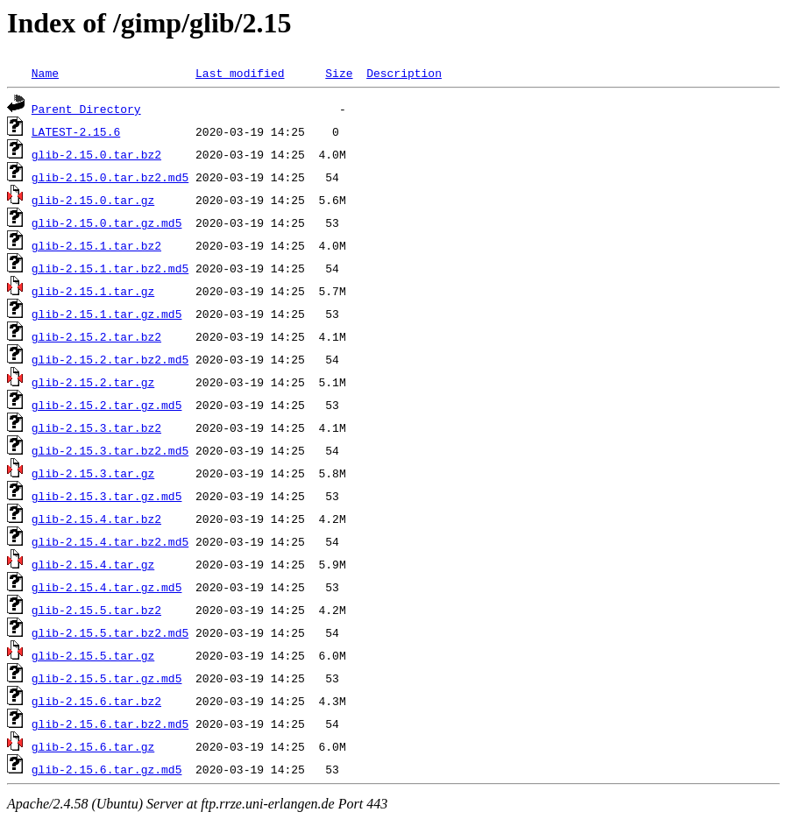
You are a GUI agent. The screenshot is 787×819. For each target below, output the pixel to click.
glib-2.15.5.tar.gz (93, 655)
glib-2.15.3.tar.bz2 (96, 427)
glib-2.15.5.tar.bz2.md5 (110, 632)
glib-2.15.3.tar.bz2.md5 (110, 450)
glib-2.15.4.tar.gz (93, 564)
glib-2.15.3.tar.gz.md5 (107, 496)
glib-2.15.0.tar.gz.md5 (107, 222)
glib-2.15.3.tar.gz (93, 473)
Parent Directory (86, 108)
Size (338, 73)
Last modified (239, 73)
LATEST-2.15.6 (76, 131)
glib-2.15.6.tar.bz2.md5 (110, 723)
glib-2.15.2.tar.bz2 (96, 336)
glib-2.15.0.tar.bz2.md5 (110, 177)
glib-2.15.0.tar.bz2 (96, 154)
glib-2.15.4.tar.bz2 (96, 518)
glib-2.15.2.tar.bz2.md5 (110, 359)
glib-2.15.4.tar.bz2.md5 (110, 541)
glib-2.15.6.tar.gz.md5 (107, 769)
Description (404, 73)
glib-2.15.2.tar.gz (93, 382)
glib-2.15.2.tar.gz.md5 (107, 405)
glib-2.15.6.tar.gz (93, 746)
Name (45, 73)
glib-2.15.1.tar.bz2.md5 (110, 268)
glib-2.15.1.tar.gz (93, 291)
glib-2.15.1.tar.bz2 (96, 245)
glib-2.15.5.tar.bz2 (96, 610)
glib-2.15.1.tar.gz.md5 (107, 313)
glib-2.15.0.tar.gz (93, 200)
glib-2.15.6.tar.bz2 (96, 701)
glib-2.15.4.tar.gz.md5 (107, 587)
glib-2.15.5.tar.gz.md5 (107, 678)
